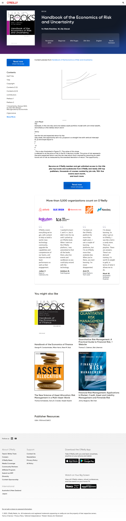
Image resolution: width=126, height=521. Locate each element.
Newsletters (31, 457)
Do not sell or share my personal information (17, 509)
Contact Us (31, 454)
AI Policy (30, 463)
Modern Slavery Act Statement (52, 516)
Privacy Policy (32, 460)
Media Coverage (8, 463)
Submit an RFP (7, 473)
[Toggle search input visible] (123, 2)
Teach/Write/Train (9, 454)
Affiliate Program (8, 470)
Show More (11, 117)
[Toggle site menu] (2, 2)
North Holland (111, 42)
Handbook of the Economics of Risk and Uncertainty (72, 60)
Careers (5, 457)
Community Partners (10, 467)
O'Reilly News (7, 460)
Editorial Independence (33, 516)
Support (30, 449)
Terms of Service (7, 516)
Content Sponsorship (10, 479)
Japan (4, 494)
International (8, 486)
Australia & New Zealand (11, 490)
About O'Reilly (8, 449)
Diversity (5, 476)
